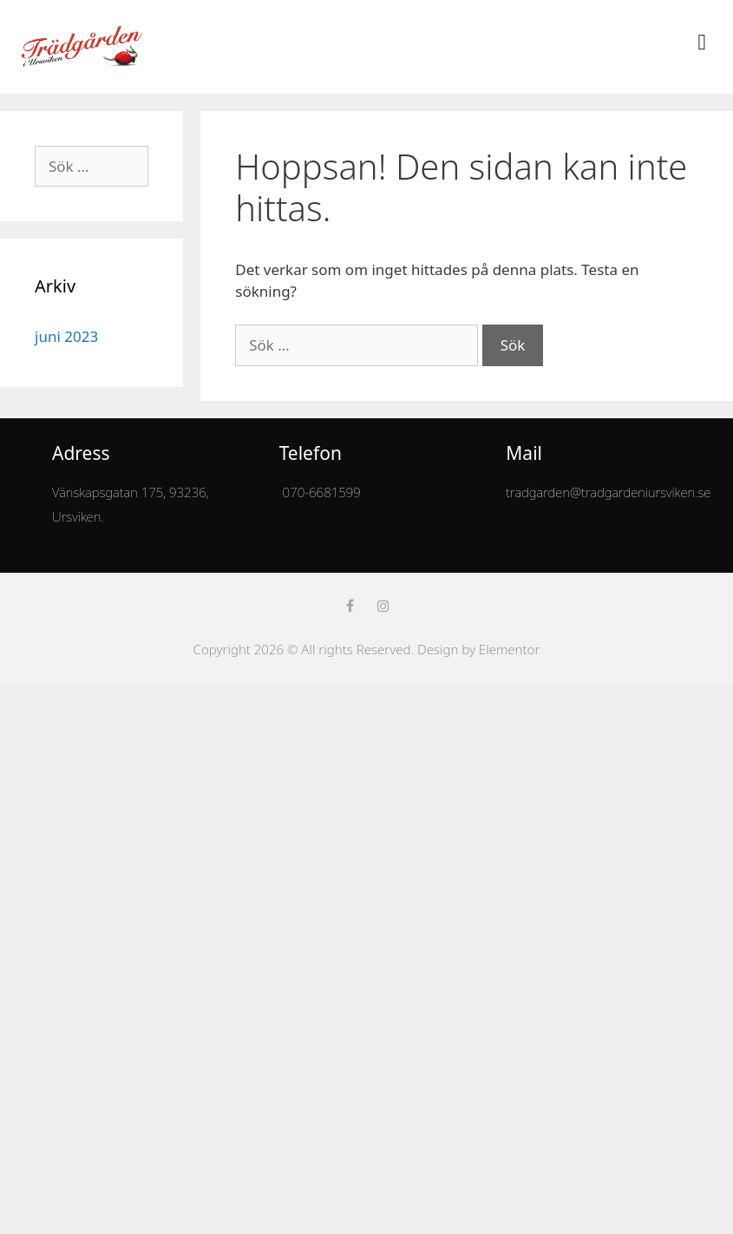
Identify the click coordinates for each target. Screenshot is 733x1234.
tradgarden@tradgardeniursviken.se (608, 492)
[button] (701, 42)
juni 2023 (66, 336)
